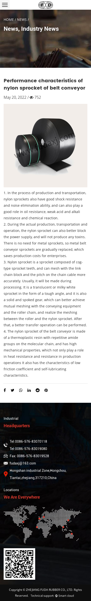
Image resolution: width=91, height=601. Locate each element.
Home (9, 19)
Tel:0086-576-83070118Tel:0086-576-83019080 (25, 445)
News (22, 19)
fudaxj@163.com (20, 463)
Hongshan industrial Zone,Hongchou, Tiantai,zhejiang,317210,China (35, 474)
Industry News (40, 28)
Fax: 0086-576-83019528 (26, 456)
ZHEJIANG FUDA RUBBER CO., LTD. (49, 590)
